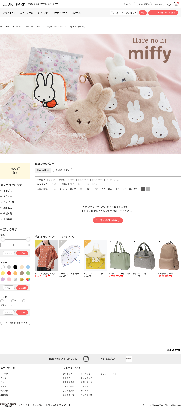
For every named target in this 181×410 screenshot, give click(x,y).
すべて (54, 184)
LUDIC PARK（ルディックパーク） (38, 27)
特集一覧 (76, 12)
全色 (124, 189)
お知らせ (158, 4)
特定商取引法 (86, 395)
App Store (129, 359)
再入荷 (94, 184)
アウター (4, 378)
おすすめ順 (51, 180)
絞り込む (22, 253)
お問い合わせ (86, 382)
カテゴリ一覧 (26, 12)
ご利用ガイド (68, 374)
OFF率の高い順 (112, 180)
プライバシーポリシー (110, 374)
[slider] (3, 239)
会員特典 (66, 378)
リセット (8, 253)
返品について (68, 395)
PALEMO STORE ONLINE (11, 27)
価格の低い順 (83, 180)
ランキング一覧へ (68, 237)
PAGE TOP (174, 350)
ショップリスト (87, 378)
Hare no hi (43, 170)
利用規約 (84, 391)
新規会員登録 (144, 4)
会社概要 (84, 386)
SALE (80, 184)
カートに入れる (176, 4)
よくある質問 (68, 391)
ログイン (129, 4)
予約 (87, 184)
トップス (4, 374)
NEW (72, 184)
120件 (96, 189)
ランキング (43, 12)
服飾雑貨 (4, 395)
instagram (86, 359)
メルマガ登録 (68, 386)
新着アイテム (9, 12)
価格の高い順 (97, 180)
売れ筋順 (71, 180)
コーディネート (60, 12)
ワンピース (5, 382)
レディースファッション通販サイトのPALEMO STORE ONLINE (45, 405)
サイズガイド (86, 374)
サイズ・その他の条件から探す (163, 13)
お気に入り (169, 4)
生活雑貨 (4, 391)
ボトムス (4, 386)
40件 (82, 189)
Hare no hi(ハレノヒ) (63, 27)
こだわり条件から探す (108, 220)
